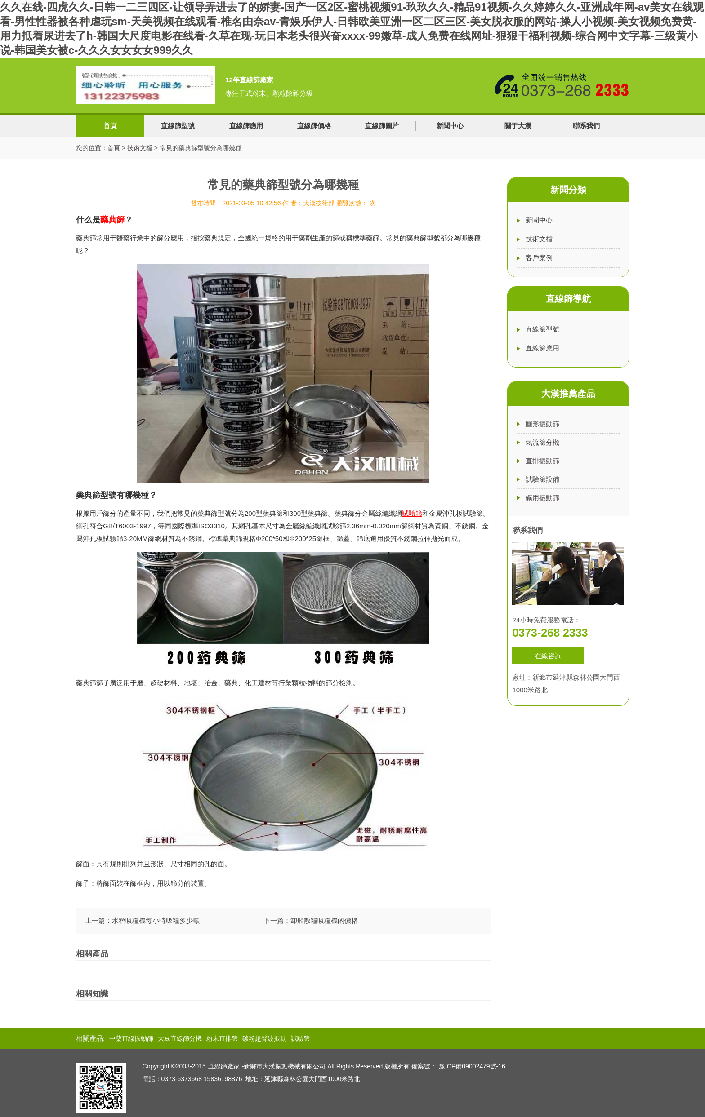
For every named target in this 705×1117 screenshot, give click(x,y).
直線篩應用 (246, 125)
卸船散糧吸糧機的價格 (324, 920)
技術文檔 (139, 147)
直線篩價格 (314, 125)
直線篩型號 (178, 125)
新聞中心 (450, 125)
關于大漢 (517, 125)
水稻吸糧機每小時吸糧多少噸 (156, 920)
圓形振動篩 (542, 424)
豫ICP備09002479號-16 (472, 1066)
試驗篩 (300, 1038)
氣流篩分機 (542, 442)
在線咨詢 (548, 656)
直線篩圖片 (382, 125)
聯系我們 (586, 125)
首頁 (110, 125)
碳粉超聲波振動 (264, 1038)
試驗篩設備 (542, 479)
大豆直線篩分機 (180, 1038)
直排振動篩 (542, 461)
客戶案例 (539, 258)
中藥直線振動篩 (131, 1038)
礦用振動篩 (542, 497)
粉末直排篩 (222, 1038)
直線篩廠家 (224, 1066)
